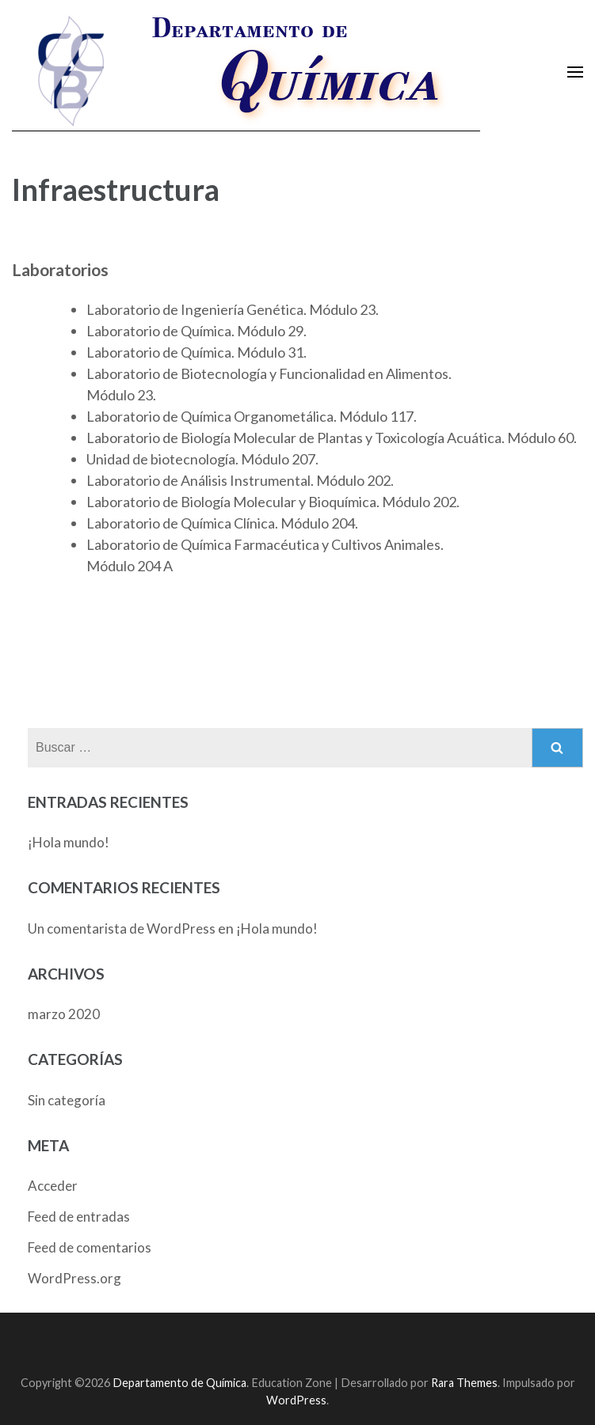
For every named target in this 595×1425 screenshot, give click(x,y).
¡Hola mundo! (68, 842)
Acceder (53, 1185)
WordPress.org (74, 1278)
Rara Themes (464, 1382)
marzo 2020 (64, 1014)
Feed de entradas (79, 1216)
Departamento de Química (179, 1382)
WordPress (296, 1400)
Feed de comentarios (89, 1247)
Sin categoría (66, 1100)
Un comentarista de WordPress (121, 928)
